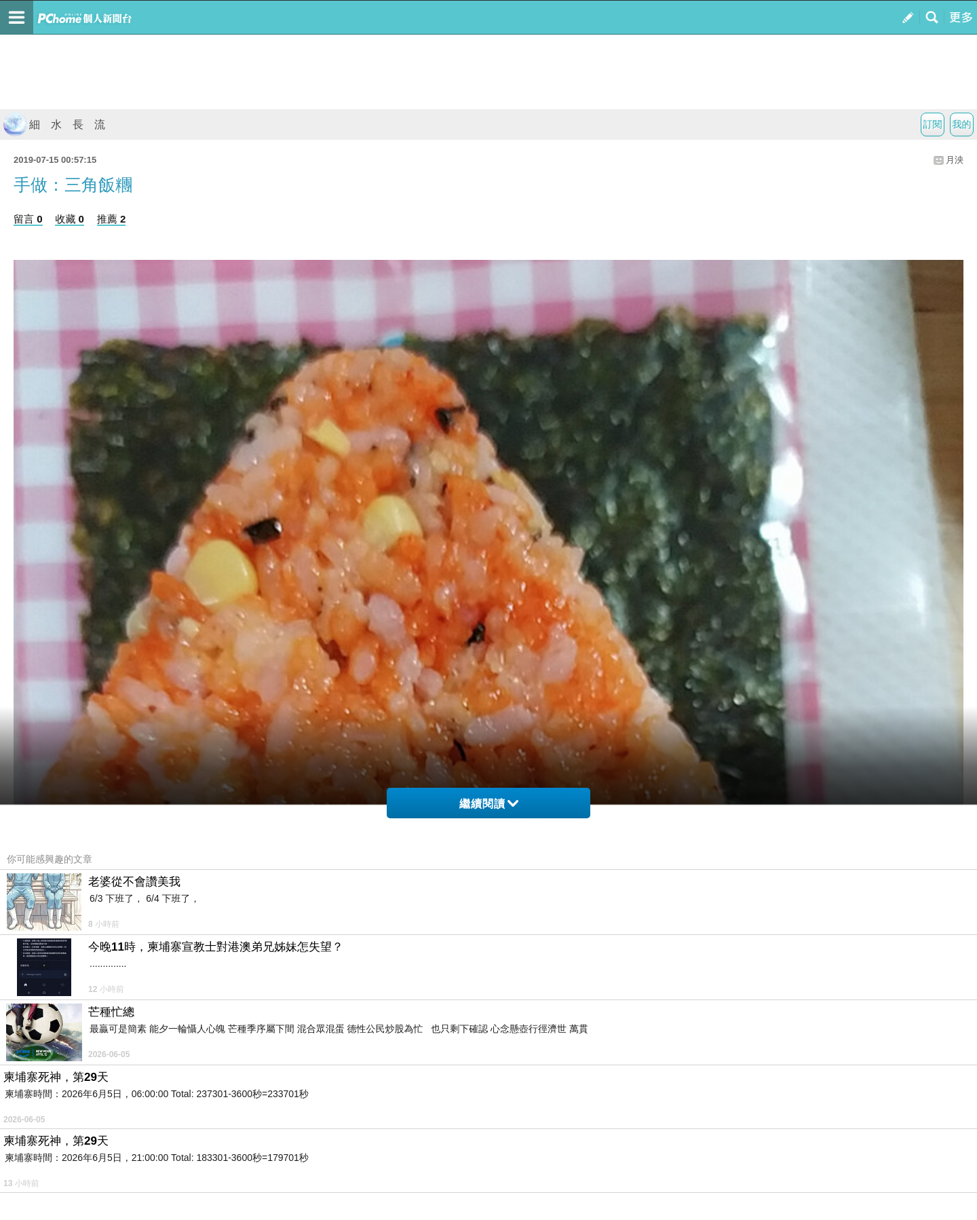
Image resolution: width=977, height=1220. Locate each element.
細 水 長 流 (54, 124)
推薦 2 (111, 219)
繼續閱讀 (488, 804)
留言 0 (28, 219)
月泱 (954, 160)
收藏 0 (69, 219)
